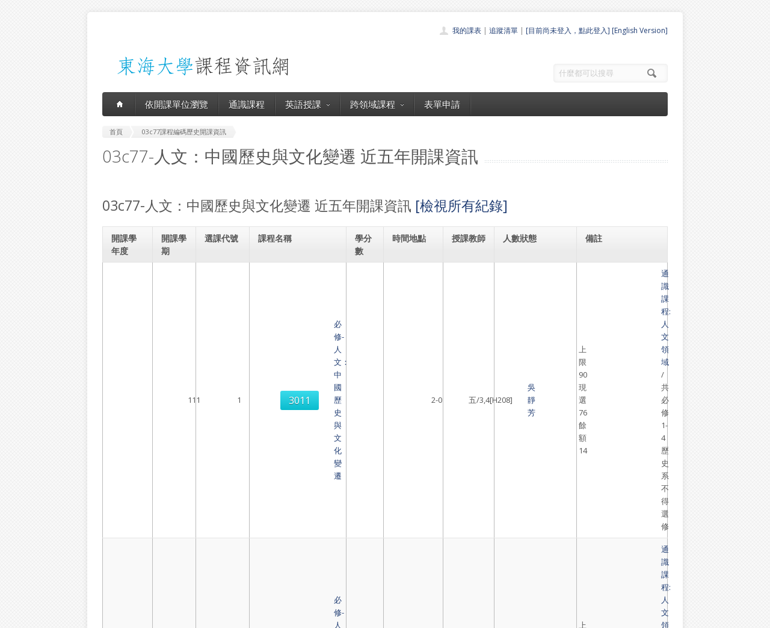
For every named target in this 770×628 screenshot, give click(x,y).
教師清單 (353, 582)
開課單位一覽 (361, 516)
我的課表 (466, 30)
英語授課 (307, 104)
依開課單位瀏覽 (176, 104)
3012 (221, 383)
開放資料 (353, 569)
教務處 (304, 615)
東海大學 (112, 615)
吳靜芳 (463, 286)
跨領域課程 (377, 104)
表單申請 (442, 104)
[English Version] (640, 30)
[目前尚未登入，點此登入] (568, 30)
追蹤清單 (503, 30)
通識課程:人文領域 (620, 273)
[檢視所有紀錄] (461, 205)
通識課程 (247, 104)
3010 (221, 334)
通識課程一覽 (361, 529)
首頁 (346, 502)
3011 (221, 286)
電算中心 (266, 615)
